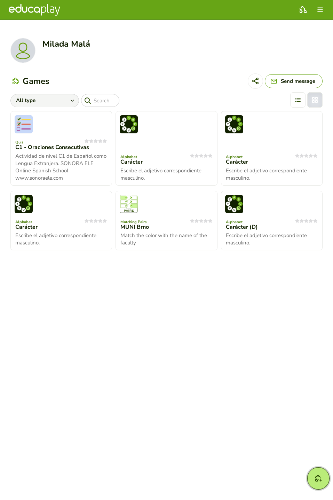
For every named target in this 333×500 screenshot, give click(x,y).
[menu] (320, 9)
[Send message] (294, 81)
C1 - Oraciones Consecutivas (52, 147)
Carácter (131, 162)
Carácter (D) (242, 227)
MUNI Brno (134, 227)
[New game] (318, 478)
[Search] (100, 100)
